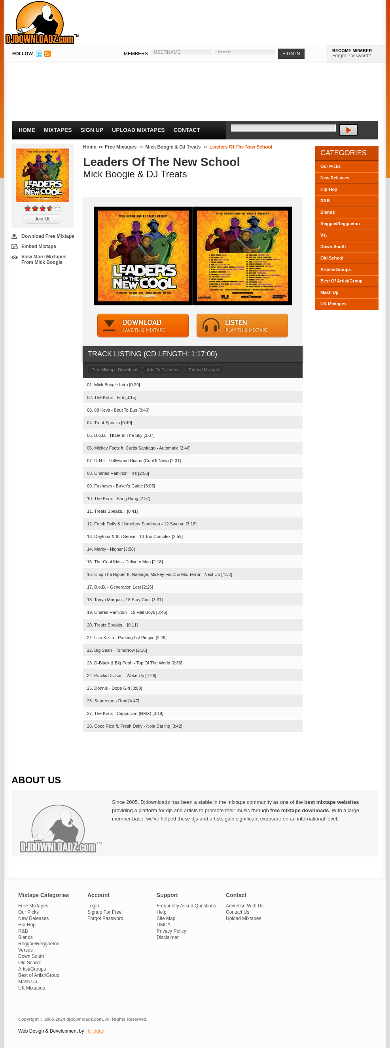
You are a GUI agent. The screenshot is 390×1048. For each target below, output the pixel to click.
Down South (333, 246)
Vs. (323, 235)
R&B (325, 200)
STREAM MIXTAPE (242, 326)
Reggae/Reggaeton (340, 223)
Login (93, 906)
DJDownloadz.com (42, 22)
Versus (25, 950)
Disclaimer (168, 937)
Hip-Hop (328, 189)
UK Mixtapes (333, 303)
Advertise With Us (244, 906)
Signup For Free (104, 912)
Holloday (94, 1031)
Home (27, 130)
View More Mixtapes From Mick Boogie (43, 259)
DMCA (163, 925)
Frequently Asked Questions (186, 906)
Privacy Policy (171, 931)
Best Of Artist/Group (341, 280)
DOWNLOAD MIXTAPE (143, 326)
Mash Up (329, 292)
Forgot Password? (351, 55)
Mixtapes (58, 130)
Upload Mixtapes (138, 130)
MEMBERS (136, 53)
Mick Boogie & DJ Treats (173, 147)
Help (162, 912)
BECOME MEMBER (352, 50)
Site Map (166, 918)
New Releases (334, 177)
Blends (327, 212)
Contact (187, 130)
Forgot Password (105, 918)
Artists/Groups (335, 269)
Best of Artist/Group (38, 975)
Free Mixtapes (120, 147)
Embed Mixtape (38, 246)
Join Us (42, 219)
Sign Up (92, 130)
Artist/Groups (32, 969)
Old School (331, 258)
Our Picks (330, 166)
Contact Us (237, 912)
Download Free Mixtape (47, 236)
